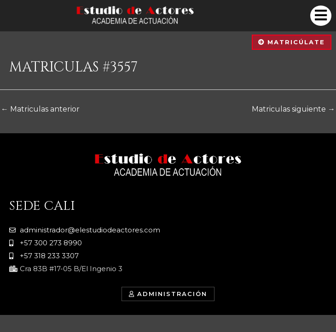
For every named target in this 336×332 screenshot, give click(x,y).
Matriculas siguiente (293, 109)
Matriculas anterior (40, 109)
